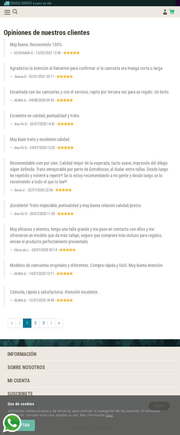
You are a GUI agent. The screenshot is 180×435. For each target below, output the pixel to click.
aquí (109, 415)
